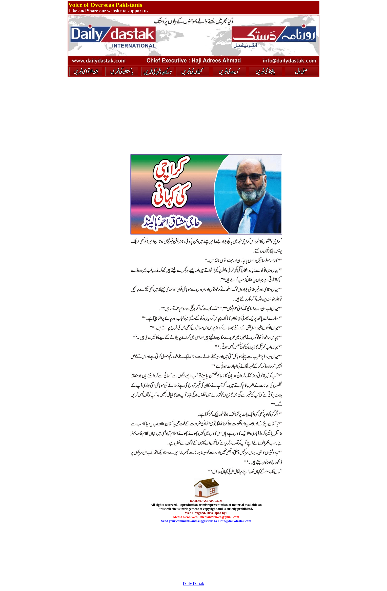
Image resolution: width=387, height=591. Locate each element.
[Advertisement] (98, 166)
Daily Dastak (193, 583)
